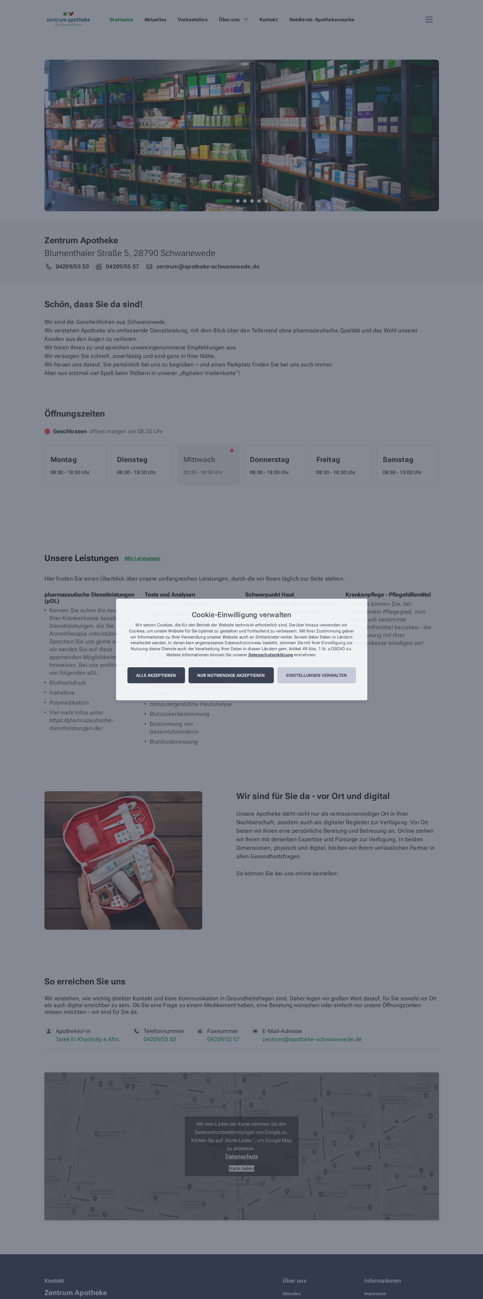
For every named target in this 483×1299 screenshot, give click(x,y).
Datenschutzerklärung (270, 654)
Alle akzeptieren (156, 675)
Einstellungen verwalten (316, 675)
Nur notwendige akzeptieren (231, 675)
